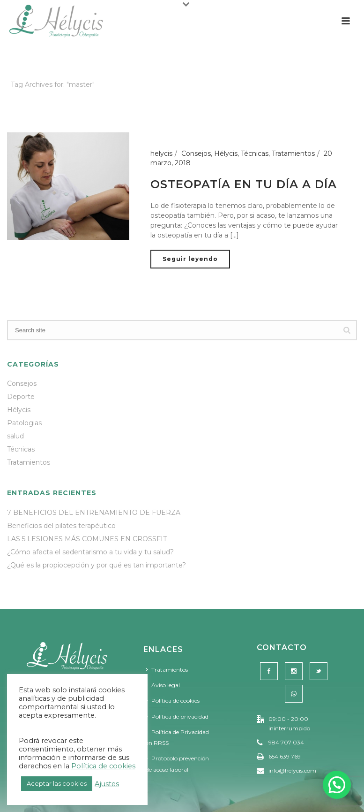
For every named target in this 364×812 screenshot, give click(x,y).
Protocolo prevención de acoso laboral (177, 764)
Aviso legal (163, 685)
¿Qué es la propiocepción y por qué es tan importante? (96, 565)
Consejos (196, 153)
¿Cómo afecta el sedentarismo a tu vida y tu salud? (90, 552)
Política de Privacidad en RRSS (177, 737)
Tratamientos (293, 153)
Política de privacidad (177, 716)
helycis (161, 153)
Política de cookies (173, 700)
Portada (301, 102)
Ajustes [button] (107, 784)
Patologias (24, 423)
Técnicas (254, 153)
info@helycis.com (292, 770)
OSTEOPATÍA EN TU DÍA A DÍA (243, 184)
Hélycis (226, 153)
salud (15, 436)
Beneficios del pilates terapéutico (61, 525)
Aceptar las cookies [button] (57, 783)
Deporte (21, 396)
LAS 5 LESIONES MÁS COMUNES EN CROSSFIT (87, 539)
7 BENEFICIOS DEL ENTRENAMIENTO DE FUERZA (93, 512)
